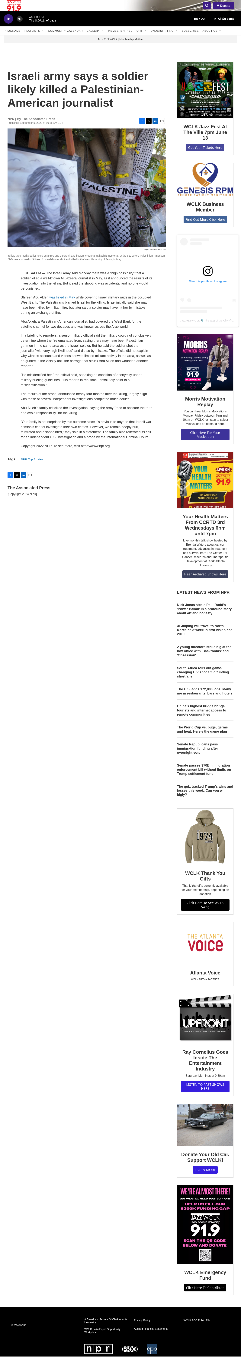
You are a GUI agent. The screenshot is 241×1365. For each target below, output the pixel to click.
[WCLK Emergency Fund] (205, 1233)
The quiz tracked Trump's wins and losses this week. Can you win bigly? (205, 799)
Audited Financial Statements (151, 1337)
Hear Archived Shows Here (205, 582)
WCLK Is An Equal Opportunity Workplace (102, 1339)
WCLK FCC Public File (197, 1328)
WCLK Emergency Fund (205, 1283)
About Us (209, 39)
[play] (8, 27)
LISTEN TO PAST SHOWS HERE (205, 1095)
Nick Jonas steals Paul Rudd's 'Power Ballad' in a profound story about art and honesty (204, 617)
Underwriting (162, 39)
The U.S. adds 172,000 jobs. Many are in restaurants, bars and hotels (204, 700)
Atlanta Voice (205, 981)
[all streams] (223, 27)
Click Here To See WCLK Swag (205, 913)
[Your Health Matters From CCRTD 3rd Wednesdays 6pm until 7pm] (205, 489)
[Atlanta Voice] (205, 952)
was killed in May (62, 306)
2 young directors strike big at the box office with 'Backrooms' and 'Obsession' (204, 660)
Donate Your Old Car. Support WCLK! (205, 1165)
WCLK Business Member (205, 215)
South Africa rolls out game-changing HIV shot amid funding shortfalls (203, 681)
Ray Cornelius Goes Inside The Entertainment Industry (205, 1069)
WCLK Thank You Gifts (205, 884)
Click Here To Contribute (205, 1296)
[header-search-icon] (208, 10)
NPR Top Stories (32, 467)
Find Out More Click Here (205, 228)
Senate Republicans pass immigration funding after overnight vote (197, 757)
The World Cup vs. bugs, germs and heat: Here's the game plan (202, 738)
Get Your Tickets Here (205, 156)
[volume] (20, 27)
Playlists (32, 39)
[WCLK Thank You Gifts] (205, 845)
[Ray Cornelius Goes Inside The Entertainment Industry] (205, 1027)
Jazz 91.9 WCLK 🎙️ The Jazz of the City (204, 329)
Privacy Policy (142, 1328)
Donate (227, 10)
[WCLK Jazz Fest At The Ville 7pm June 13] (205, 99)
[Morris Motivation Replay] (205, 371)
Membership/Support (125, 39)
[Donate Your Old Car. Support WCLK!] (205, 1134)
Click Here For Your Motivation (205, 443)
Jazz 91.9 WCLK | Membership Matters (120, 47)
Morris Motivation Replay (205, 410)
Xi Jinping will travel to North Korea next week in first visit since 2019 (204, 639)
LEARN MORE (205, 1178)
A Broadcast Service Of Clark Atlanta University (105, 1329)
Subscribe (190, 39)
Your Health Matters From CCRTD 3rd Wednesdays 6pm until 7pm (205, 533)
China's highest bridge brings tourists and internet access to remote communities (201, 719)
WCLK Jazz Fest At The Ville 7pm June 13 (205, 140)
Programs (12, 39)
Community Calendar (65, 39)
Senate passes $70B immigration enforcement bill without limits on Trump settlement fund (204, 778)
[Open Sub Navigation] (42, 39)
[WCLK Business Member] (205, 187)
